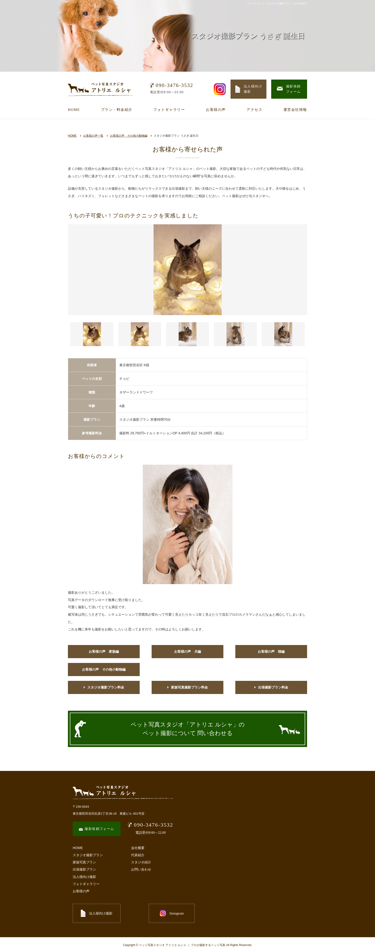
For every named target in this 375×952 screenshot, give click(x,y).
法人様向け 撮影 (248, 89)
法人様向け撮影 (84, 877)
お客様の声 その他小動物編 (128, 135)
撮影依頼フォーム (96, 829)
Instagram (149, 913)
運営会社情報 (295, 110)
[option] (187, 269)
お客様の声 (216, 110)
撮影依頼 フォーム (289, 89)
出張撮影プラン (84, 869)
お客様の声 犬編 (187, 651)
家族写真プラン (84, 862)
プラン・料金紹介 (116, 110)
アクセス (254, 110)
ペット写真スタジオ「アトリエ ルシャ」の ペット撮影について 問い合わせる (188, 728)
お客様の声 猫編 (271, 651)
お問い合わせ (141, 869)
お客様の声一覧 (93, 135)
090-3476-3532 (171, 85)
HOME (74, 110)
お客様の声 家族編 (104, 651)
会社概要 (137, 848)
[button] (91, 334)
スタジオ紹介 (141, 862)
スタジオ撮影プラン (88, 855)
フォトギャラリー (169, 110)
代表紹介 (137, 855)
